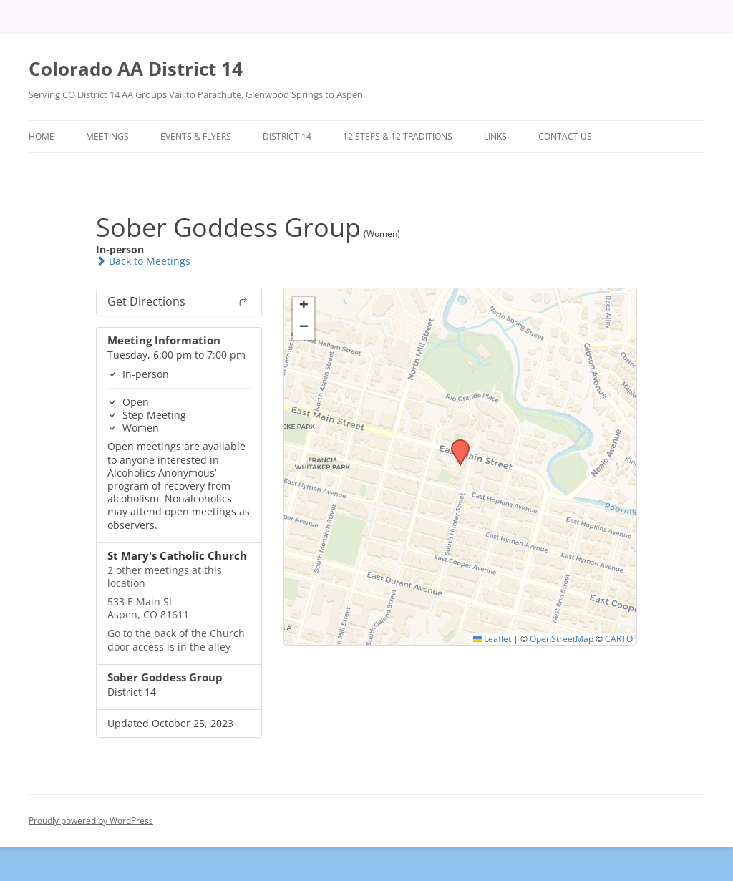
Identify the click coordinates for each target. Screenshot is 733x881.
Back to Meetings (143, 261)
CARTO (619, 638)
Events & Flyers (195, 136)
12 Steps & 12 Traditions (397, 136)
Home (41, 136)
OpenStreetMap (561, 638)
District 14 (287, 136)
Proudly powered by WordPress (91, 820)
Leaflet (492, 638)
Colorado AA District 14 (136, 69)
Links (495, 136)
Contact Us (565, 136)
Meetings (107, 136)
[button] (455, 443)
